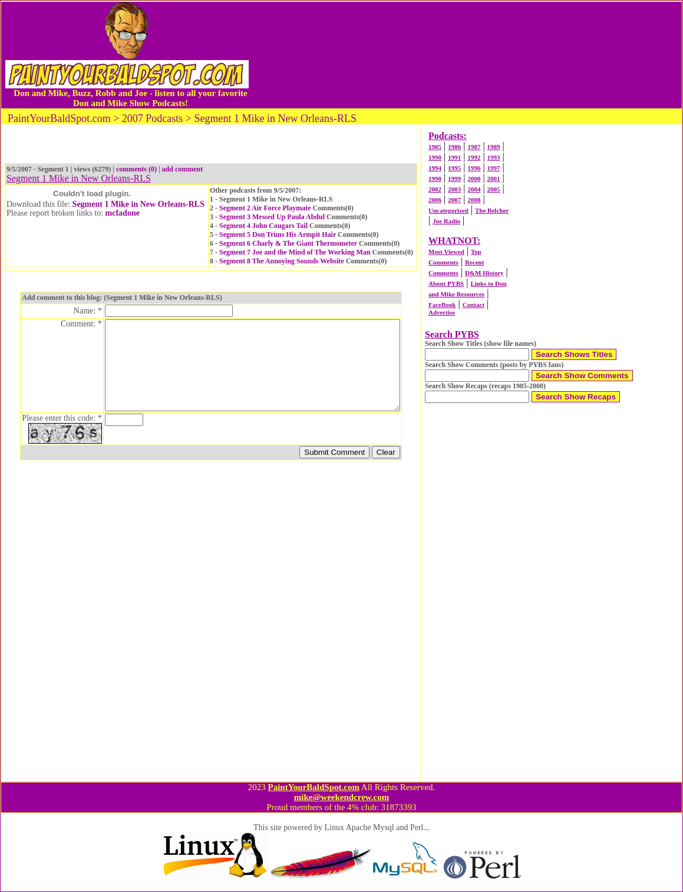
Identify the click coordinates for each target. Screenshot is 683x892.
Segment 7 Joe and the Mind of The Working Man (295, 252)
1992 (473, 157)
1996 (473, 167)
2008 (473, 199)
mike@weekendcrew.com (342, 797)
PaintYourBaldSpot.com (313, 787)
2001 (493, 178)
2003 (454, 189)
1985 (434, 146)
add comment (182, 169)
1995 (454, 167)
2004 (473, 189)
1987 (473, 146)
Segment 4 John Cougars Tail (263, 226)
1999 (454, 178)
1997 (493, 167)
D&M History (484, 272)
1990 (434, 157)
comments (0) (136, 169)
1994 (434, 167)
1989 (493, 146)
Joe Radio (446, 220)
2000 (473, 178)
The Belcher (492, 210)
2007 (454, 199)
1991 (454, 157)
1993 (493, 157)
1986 (454, 146)
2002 (434, 189)
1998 (434, 178)
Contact (473, 304)
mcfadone (122, 213)
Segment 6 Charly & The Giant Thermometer (288, 243)
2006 (434, 199)
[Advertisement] (467, 54)
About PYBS (446, 283)
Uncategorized (448, 210)
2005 (493, 189)
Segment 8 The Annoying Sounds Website (281, 261)
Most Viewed (446, 251)
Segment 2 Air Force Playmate (265, 208)
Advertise (441, 312)
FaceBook (442, 304)
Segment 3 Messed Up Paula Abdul (272, 217)
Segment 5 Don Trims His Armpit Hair (277, 234)
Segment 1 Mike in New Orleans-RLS (138, 204)
